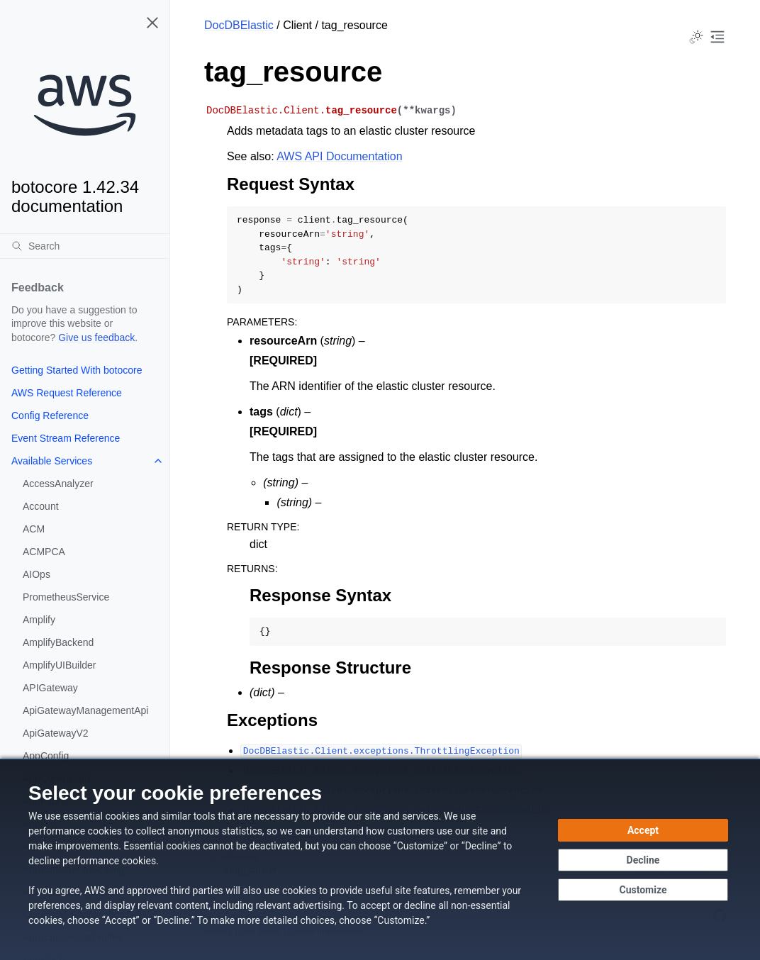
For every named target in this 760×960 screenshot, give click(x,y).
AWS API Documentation (339, 156)
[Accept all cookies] (643, 830)
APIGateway (50, 687)
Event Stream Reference (65, 438)
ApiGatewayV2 (56, 733)
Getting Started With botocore (76, 370)
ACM (34, 529)
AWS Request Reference (66, 392)
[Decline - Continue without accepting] (643, 860)
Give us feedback (96, 337)
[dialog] (380, 859)
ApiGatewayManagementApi (85, 710)
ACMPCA (44, 551)
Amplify (39, 619)
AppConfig (46, 755)
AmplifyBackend (58, 642)
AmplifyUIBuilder (59, 665)
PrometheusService (66, 597)
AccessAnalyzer (58, 483)
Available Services (51, 461)
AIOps (36, 574)
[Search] (84, 246)
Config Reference (50, 415)
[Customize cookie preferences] (643, 889)
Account (41, 506)
